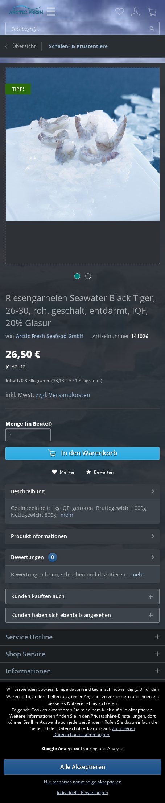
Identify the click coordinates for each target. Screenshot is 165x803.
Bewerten (100, 472)
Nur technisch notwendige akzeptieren (82, 782)
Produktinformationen (39, 536)
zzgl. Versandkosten (63, 395)
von (9, 336)
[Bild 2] (88, 276)
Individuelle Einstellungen (82, 792)
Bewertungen (27, 557)
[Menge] (28, 434)
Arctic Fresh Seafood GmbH (50, 336)
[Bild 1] (77, 276)
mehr (67, 514)
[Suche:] (82, 28)
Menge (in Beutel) (28, 423)
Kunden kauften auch (38, 596)
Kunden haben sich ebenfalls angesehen (61, 615)
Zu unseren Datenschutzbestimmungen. (94, 731)
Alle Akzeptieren (82, 767)
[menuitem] (120, 12)
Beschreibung (28, 491)
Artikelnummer (110, 336)
